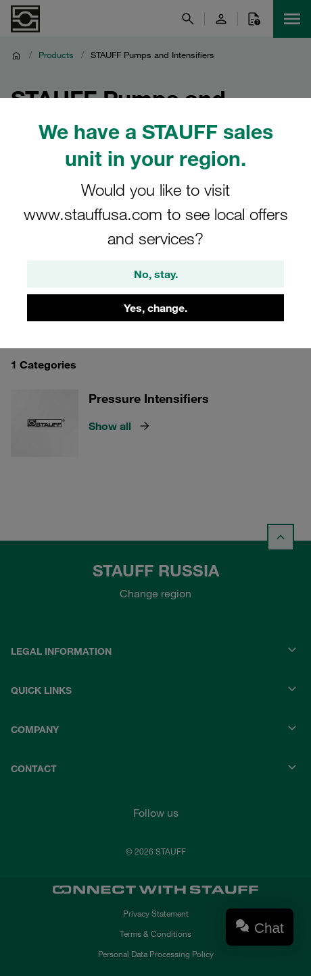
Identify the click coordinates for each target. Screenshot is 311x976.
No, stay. (156, 274)
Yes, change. (155, 308)
